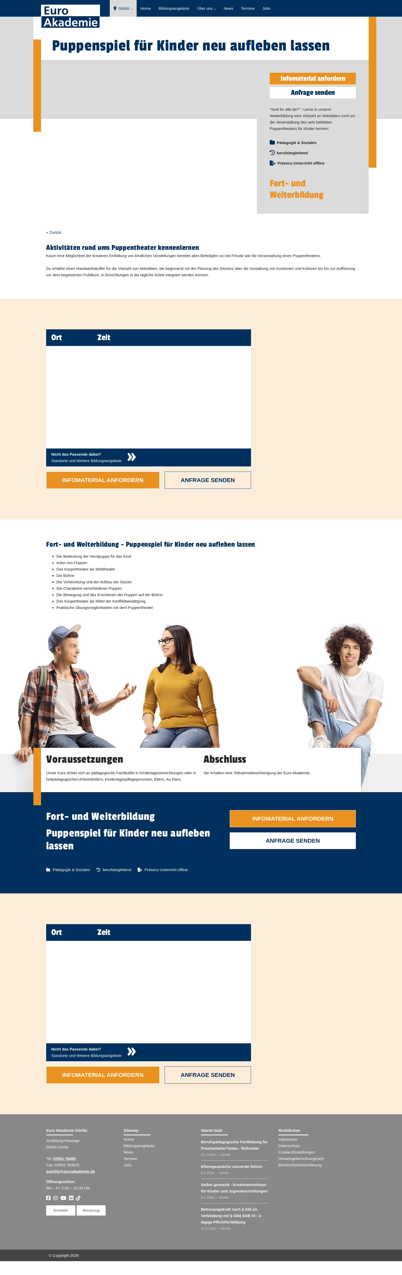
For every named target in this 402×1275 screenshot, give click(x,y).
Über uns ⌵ (206, 8)
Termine (248, 8)
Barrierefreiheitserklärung (299, 1179)
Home (145, 8)
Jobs (266, 8)
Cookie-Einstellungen (296, 1166)
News (228, 8)
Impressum (287, 1153)
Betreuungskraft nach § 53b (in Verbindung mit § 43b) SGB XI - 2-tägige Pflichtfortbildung (231, 1229)
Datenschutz (289, 1159)
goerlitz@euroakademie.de (70, 1185)
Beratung (91, 1224)
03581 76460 (64, 1172)
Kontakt (61, 1224)
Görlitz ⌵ (123, 8)
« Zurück (53, 246)
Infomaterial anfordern (312, 78)
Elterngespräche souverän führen (231, 1180)
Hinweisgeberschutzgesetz (301, 1172)
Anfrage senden (313, 92)
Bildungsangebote (173, 8)
